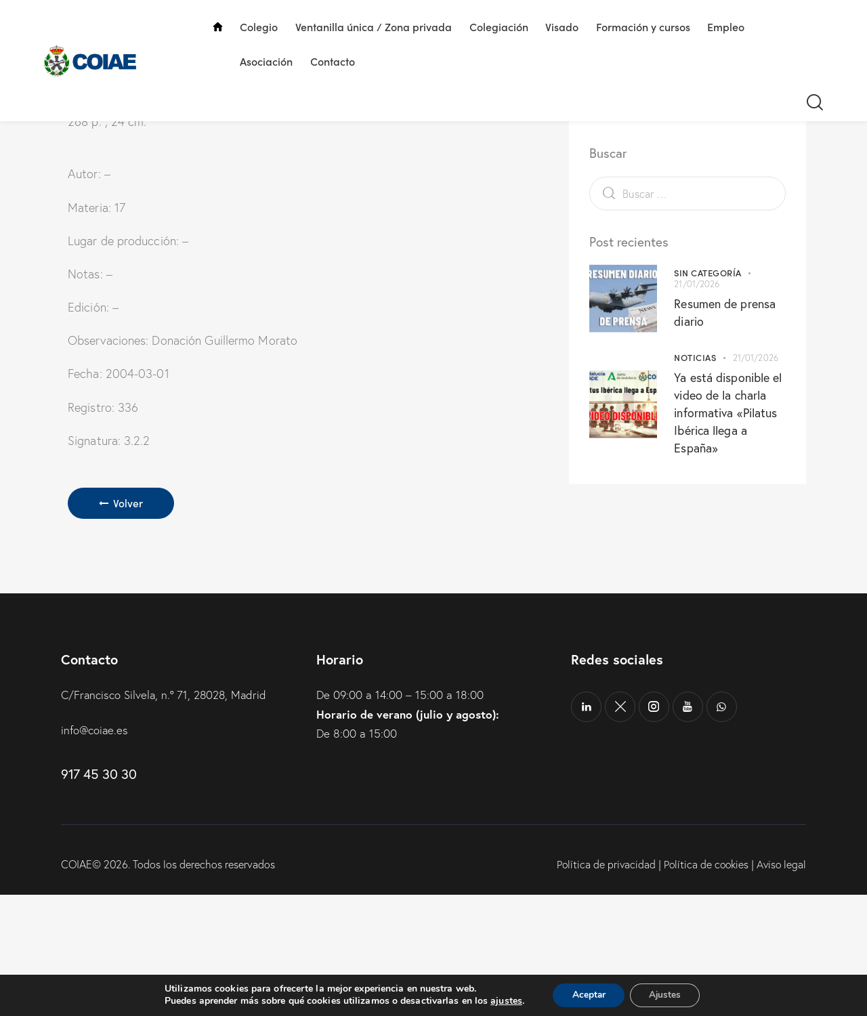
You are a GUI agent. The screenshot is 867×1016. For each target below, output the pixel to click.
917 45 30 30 (98, 895)
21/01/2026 (696, 350)
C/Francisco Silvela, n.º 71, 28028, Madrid (165, 816)
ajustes (504, 1001)
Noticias (695, 424)
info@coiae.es (95, 852)
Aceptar (587, 994)
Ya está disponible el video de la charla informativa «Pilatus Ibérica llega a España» (728, 479)
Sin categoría (708, 339)
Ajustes (666, 994)
